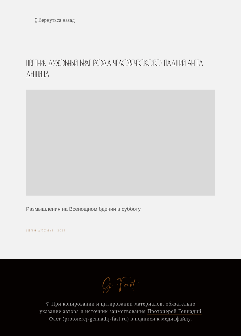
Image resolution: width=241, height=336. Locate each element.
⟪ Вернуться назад (54, 20)
